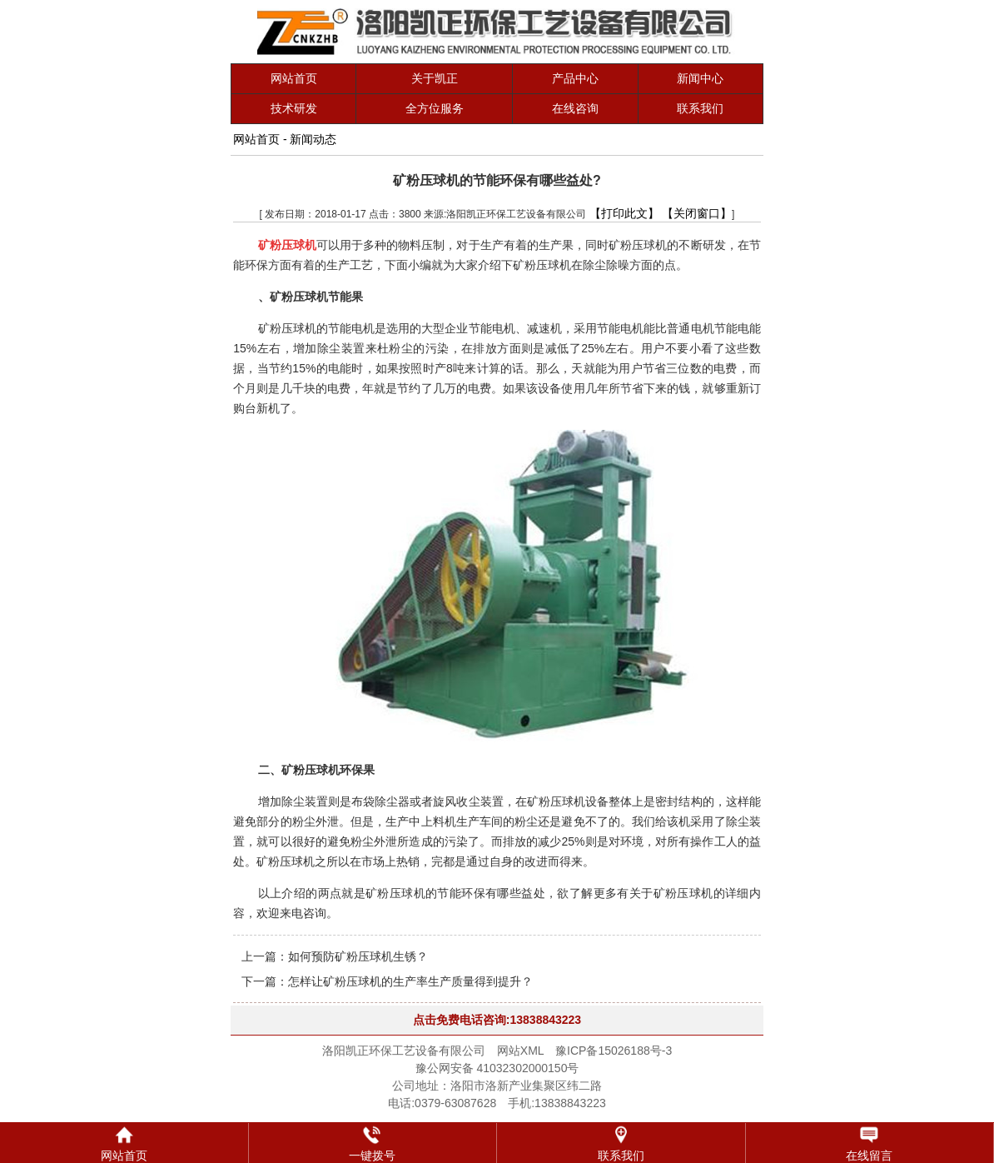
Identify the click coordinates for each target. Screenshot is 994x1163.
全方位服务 (434, 108)
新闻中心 (700, 78)
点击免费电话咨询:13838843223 (497, 1019)
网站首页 (294, 78)
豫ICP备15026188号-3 (613, 1050)
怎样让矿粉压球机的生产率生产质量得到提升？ (410, 981)
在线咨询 (575, 108)
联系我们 (700, 108)
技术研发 (294, 108)
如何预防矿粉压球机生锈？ (358, 956)
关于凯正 (434, 78)
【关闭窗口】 (697, 213)
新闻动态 (313, 139)
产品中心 (575, 78)
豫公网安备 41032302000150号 (497, 1068)
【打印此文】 (624, 213)
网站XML (520, 1050)
